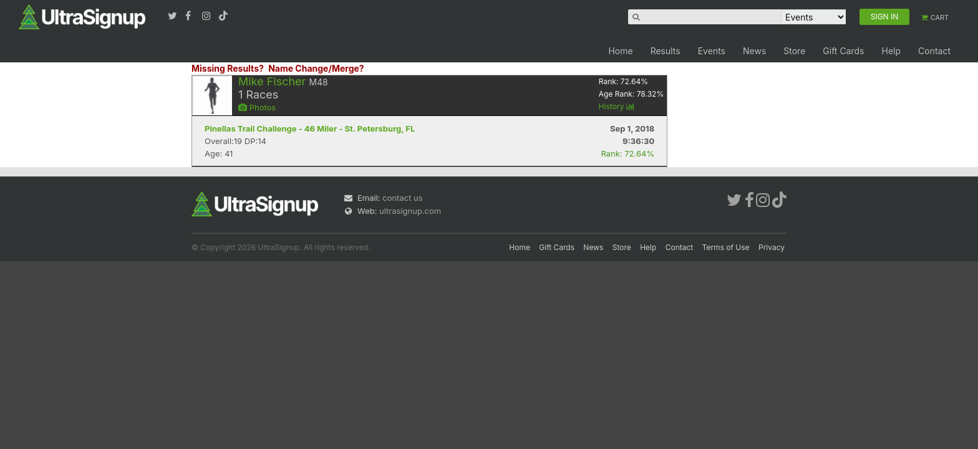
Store (794, 51)
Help (891, 51)
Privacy (771, 247)
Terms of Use (726, 247)
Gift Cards (843, 51)
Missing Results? (227, 68)
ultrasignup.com (410, 211)
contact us (402, 198)
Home (620, 51)
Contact (934, 51)
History (617, 106)
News (754, 51)
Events (711, 51)
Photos (257, 107)
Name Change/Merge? (316, 68)
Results (665, 51)
